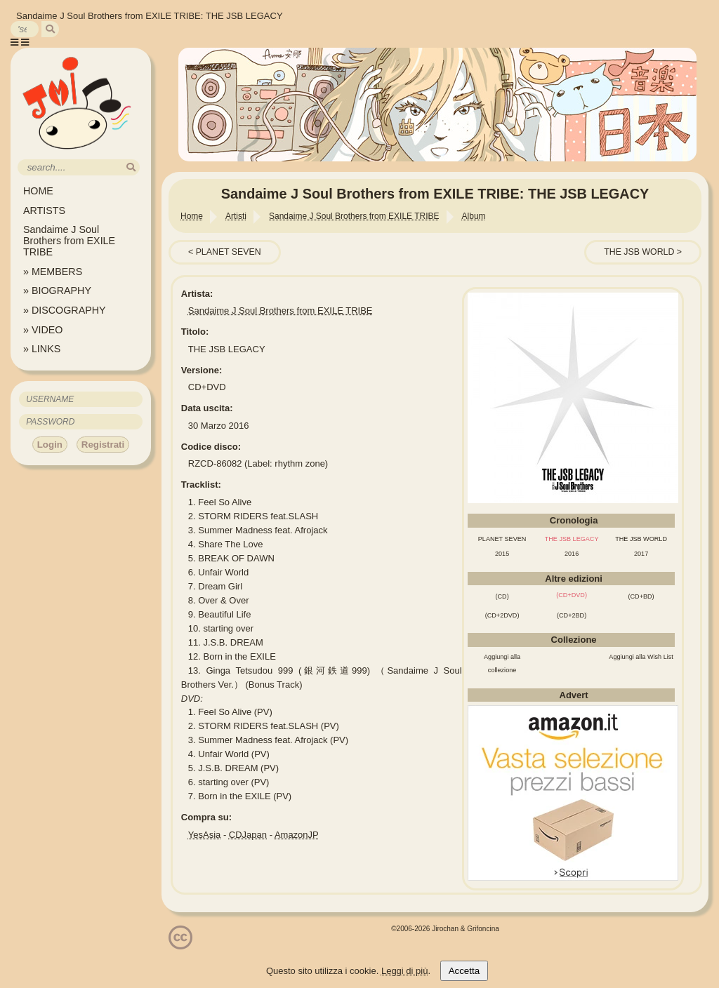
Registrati (102, 444)
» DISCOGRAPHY (64, 310)
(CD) (501, 596)
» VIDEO (42, 329)
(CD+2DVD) (502, 615)
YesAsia (204, 834)
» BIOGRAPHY (57, 290)
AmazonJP (297, 834)
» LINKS (41, 348)
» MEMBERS (52, 271)
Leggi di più (404, 971)
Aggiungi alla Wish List (641, 656)
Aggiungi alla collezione (502, 663)
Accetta (464, 971)
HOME (38, 190)
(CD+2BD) (571, 615)
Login (49, 444)
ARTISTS (44, 210)
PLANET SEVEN (228, 252)
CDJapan (248, 834)
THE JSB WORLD (639, 252)
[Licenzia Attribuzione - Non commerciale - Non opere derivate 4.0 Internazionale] (180, 944)
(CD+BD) (641, 596)
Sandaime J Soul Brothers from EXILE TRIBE (69, 240)
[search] (50, 29)
